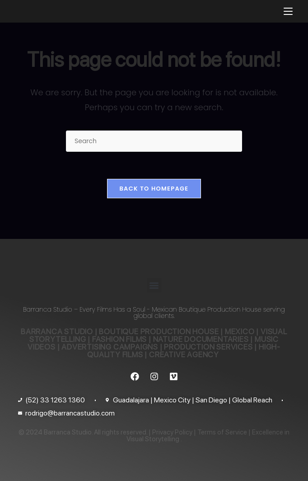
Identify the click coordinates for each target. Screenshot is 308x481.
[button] (154, 285)
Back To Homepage (153, 188)
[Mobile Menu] (288, 11)
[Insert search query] (154, 141)
